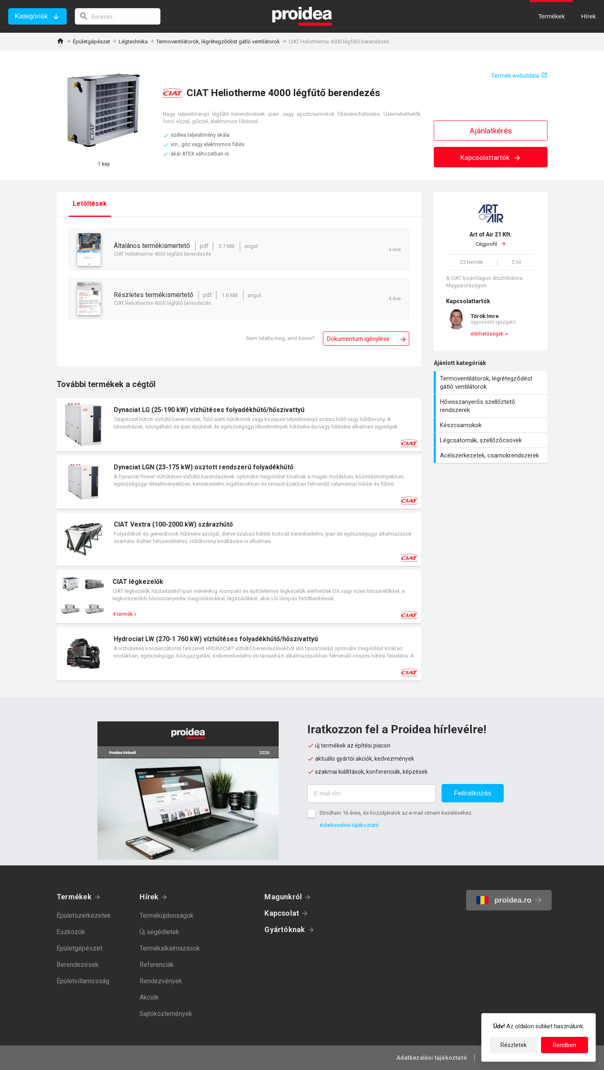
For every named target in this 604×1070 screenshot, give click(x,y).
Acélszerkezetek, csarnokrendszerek (492, 455)
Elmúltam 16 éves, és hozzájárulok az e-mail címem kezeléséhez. (396, 813)
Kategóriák (31, 16)
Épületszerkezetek (83, 915)
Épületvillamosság (82, 981)
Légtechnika (133, 41)
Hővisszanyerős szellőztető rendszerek (492, 405)
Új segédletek (159, 932)
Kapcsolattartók (490, 157)
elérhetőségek (487, 334)
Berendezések (77, 965)
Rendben (564, 1045)
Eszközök (70, 932)
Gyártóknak (284, 929)
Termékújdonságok (167, 915)
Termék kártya (238, 424)
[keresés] (118, 16)
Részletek (513, 1045)
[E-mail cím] (371, 793)
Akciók (149, 997)
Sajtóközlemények (166, 1014)
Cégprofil (490, 239)
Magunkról (283, 896)
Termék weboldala (515, 75)
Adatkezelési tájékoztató (349, 825)
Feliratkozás (472, 793)
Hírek (149, 896)
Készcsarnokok (492, 425)
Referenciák (157, 965)
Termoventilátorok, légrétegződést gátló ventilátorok (218, 41)
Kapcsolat (281, 913)
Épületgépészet (91, 41)
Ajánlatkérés (491, 130)
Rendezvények (161, 981)
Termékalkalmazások (170, 948)
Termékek (74, 896)
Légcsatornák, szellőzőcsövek (492, 440)
